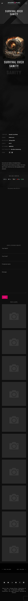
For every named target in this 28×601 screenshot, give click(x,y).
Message (14, 282)
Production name (14, 265)
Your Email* (14, 258)
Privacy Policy (13, 588)
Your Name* (14, 250)
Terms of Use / (6, 588)
